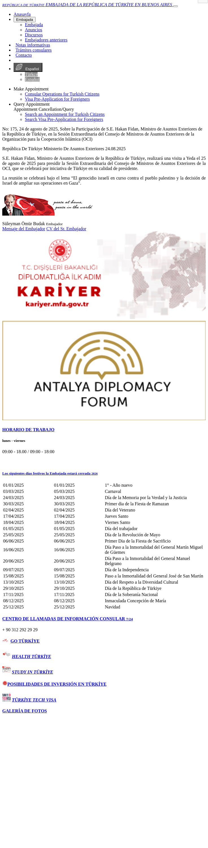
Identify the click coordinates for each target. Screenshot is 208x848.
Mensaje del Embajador (23, 228)
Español (28, 67)
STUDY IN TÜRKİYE (32, 672)
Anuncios (33, 29)
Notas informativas (33, 45)
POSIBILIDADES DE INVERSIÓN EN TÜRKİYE (54, 684)
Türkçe (31, 74)
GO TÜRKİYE (25, 641)
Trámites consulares (34, 50)
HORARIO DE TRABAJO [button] (28, 429)
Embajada (24, 19)
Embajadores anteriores (46, 39)
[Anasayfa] (22, 14)
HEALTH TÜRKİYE (31, 656)
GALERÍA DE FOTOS (24, 710)
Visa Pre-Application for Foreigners (57, 99)
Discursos (34, 34)
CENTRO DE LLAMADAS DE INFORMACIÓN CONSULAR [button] (67, 618)
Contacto (24, 55)
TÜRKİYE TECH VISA (34, 700)
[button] (104, 473)
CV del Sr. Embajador (66, 228)
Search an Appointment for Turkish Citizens (65, 114)
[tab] (104, 429)
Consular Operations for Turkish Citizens (62, 94)
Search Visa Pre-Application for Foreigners (64, 119)
